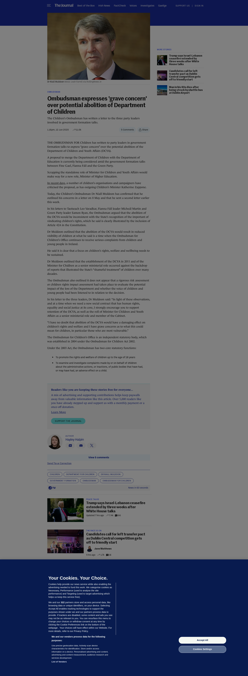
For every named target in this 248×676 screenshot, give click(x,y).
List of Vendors (59, 662)
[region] (124, 617)
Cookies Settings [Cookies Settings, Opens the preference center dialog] (202, 649)
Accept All (202, 640)
